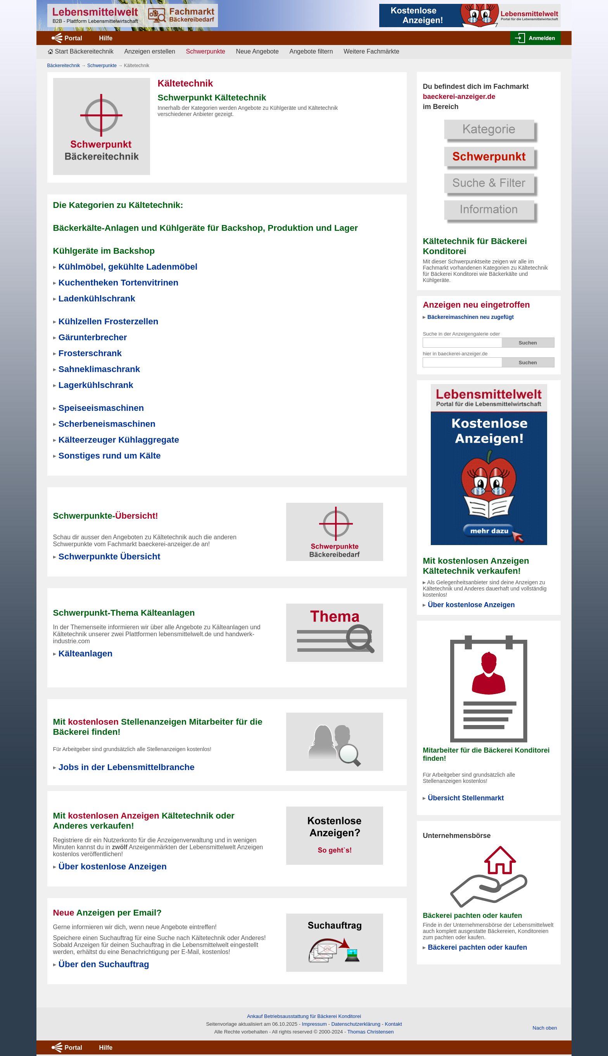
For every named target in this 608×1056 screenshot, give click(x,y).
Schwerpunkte (102, 65)
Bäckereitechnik (63, 65)
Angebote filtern (311, 51)
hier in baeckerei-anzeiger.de (455, 354)
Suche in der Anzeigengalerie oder (461, 334)
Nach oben (545, 1028)
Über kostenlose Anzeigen (471, 605)
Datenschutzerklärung (355, 1024)
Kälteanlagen (85, 653)
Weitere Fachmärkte (371, 51)
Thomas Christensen (370, 1032)
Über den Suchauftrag (104, 964)
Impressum (314, 1024)
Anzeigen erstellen (149, 51)
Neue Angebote (257, 51)
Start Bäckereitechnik (84, 51)
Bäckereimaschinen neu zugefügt (470, 317)
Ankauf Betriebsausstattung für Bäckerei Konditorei (304, 1016)
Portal (73, 38)
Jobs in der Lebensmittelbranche (127, 767)
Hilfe (105, 38)
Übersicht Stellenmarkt (466, 798)
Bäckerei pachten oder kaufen (477, 947)
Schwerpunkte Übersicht (110, 556)
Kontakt (393, 1024)
